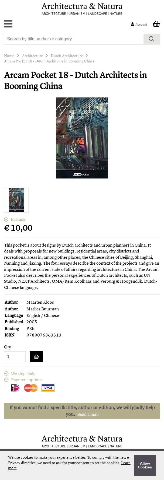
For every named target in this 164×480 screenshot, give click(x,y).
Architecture (32, 55)
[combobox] (74, 39)
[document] (82, 465)
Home (9, 55)
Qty (7, 347)
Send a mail (87, 414)
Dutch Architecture (67, 55)
